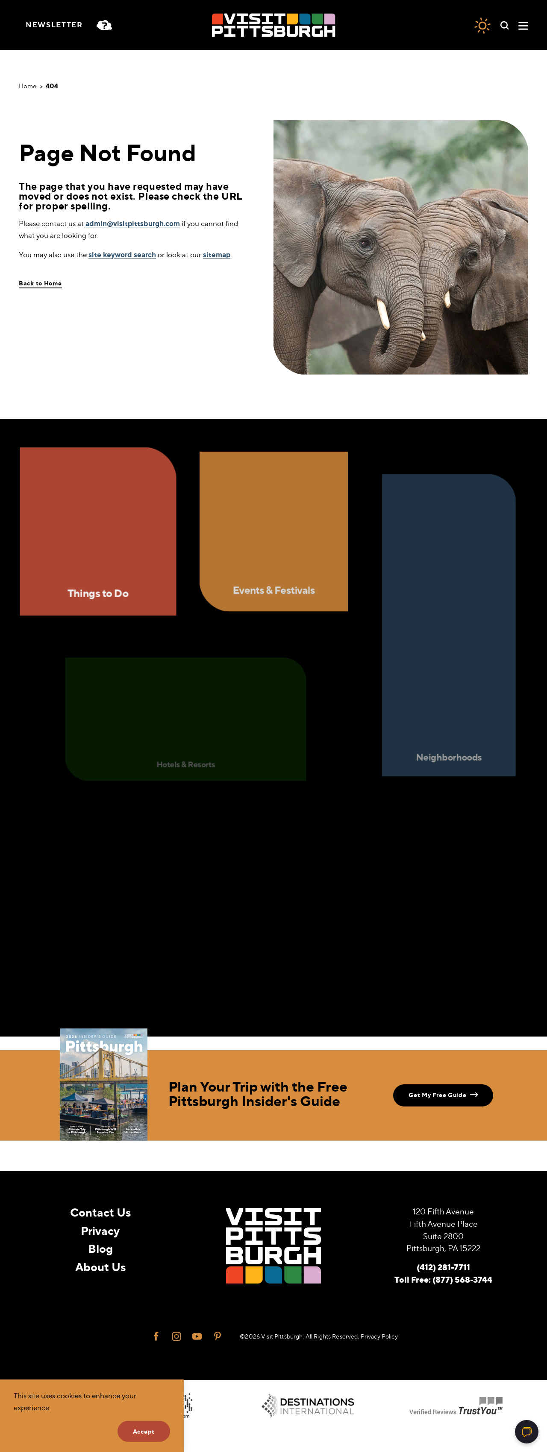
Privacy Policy (379, 1336)
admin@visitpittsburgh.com (132, 223)
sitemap (216, 254)
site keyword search (122, 254)
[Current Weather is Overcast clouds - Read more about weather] (482, 25)
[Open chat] (526, 1431)
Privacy (100, 1230)
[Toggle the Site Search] (504, 25)
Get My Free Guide (443, 1095)
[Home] (273, 25)
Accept (144, 1431)
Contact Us (100, 1212)
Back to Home (40, 283)
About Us (100, 1266)
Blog (100, 1248)
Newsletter (54, 24)
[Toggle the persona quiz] (108, 25)
